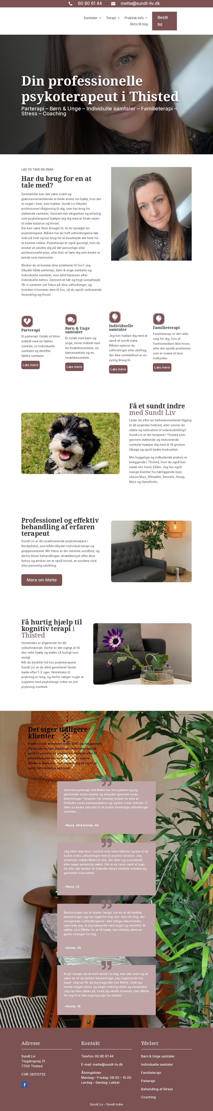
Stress (29, 113)
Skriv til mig (139, 24)
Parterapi (32, 108)
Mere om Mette (42, 579)
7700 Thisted (31, 1066)
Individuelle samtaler (157, 1064)
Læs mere (30, 365)
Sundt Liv (28, 1056)
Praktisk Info (134, 18)
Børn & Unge (65, 108)
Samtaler (90, 18)
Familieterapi (157, 108)
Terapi (111, 18)
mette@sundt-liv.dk (140, 3)
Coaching (54, 113)
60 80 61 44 (90, 3)
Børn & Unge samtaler (158, 1056)
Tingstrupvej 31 (33, 1061)
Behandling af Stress (157, 1089)
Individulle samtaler (111, 108)
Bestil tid (162, 21)
